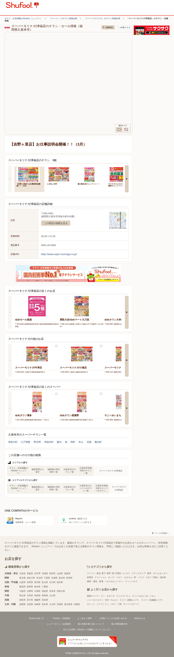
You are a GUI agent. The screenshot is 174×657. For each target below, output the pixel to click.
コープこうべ (103, 604)
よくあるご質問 (84, 618)
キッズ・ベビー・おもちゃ (120, 577)
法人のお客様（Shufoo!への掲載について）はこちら (87, 629)
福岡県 (22, 604)
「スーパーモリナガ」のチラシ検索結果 (102, 18)
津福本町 (49, 442)
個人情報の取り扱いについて (91, 624)
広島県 (30, 595)
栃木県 (62, 578)
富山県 (45, 582)
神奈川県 (31, 578)
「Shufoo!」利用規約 (60, 618)
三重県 (45, 586)
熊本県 (45, 604)
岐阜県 (37, 586)
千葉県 (47, 578)
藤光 (59, 442)
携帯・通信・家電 (95, 581)
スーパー (91, 573)
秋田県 (52, 573)
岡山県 (22, 595)
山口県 (52, 595)
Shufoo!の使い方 (36, 618)
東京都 (22, 578)
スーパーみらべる (140, 596)
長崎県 (37, 604)
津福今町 (13, 442)
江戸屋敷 (25, 442)
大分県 (52, 604)
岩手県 (37, 573)
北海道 (22, 573)
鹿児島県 (68, 604)
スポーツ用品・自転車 (155, 577)
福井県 (60, 582)
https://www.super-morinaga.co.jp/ (59, 254)
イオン (153, 596)
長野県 (30, 582)
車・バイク (139, 577)
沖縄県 (77, 604)
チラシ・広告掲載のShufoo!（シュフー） (23, 18)
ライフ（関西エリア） (130, 600)
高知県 (45, 600)
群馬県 (69, 578)
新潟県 (37, 582)
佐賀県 (30, 604)
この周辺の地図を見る (56, 223)
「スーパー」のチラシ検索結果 (63, 18)
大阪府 (22, 591)
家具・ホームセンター (157, 573)
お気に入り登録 (56, 346)
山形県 (60, 573)
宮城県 (45, 573)
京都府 (37, 591)
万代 (107, 600)
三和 (120, 604)
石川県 (52, 582)
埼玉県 (39, 578)
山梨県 (22, 582)
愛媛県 (37, 600)
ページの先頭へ (160, 533)
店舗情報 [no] (108, 27)
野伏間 (37, 442)
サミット (91, 604)
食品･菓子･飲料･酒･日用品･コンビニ (113, 573)
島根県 (45, 595)
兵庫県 (30, 591)
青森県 (30, 573)
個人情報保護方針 (119, 624)
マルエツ (114, 600)
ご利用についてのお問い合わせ (113, 618)
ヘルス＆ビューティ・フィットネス (121, 581)
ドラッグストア (139, 573)
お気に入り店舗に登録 (124, 27)
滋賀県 (45, 591)
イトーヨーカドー (95, 600)
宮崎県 (60, 604)
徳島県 (22, 600)
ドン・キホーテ (108, 596)
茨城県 (54, 578)
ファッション (100, 577)
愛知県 (22, 586)
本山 (81, 442)
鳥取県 (37, 595)
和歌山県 (61, 591)
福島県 (67, 573)
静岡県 (30, 586)
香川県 (30, 600)
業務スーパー (93, 596)
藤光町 (98, 442)
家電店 (90, 577)
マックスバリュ (123, 596)
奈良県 (52, 591)
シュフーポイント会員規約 (58, 624)
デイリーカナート (131, 604)
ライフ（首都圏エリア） (152, 600)
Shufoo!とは (139, 618)
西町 (73, 442)
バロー (113, 604)
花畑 (89, 442)
